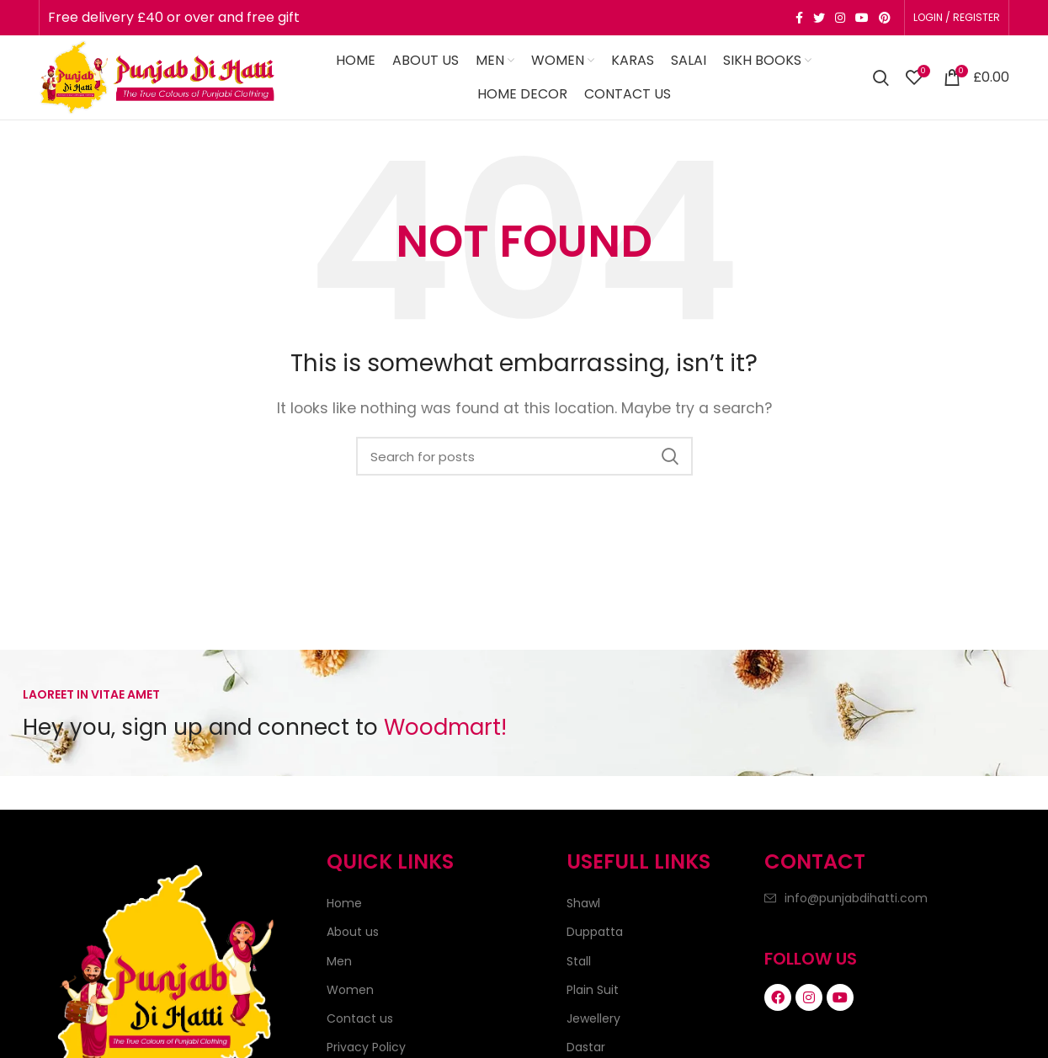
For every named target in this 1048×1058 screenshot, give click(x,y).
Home (344, 903)
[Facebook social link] (799, 18)
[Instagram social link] (840, 18)
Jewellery (593, 1018)
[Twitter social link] (819, 18)
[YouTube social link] (862, 18)
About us (353, 931)
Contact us (360, 1018)
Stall (579, 961)
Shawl (583, 903)
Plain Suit (593, 989)
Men (339, 961)
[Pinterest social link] (885, 18)
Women (350, 989)
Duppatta (595, 931)
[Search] (880, 77)
